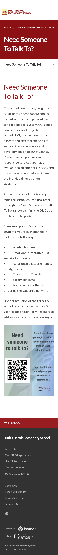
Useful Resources (15, 461)
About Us (10, 449)
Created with (23, 529)
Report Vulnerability (15, 491)
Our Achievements (16, 467)
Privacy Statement (14, 497)
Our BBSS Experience (18, 455)
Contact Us (11, 485)
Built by (21, 536)
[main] (29, 224)
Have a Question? (15, 473)
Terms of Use (12, 503)
